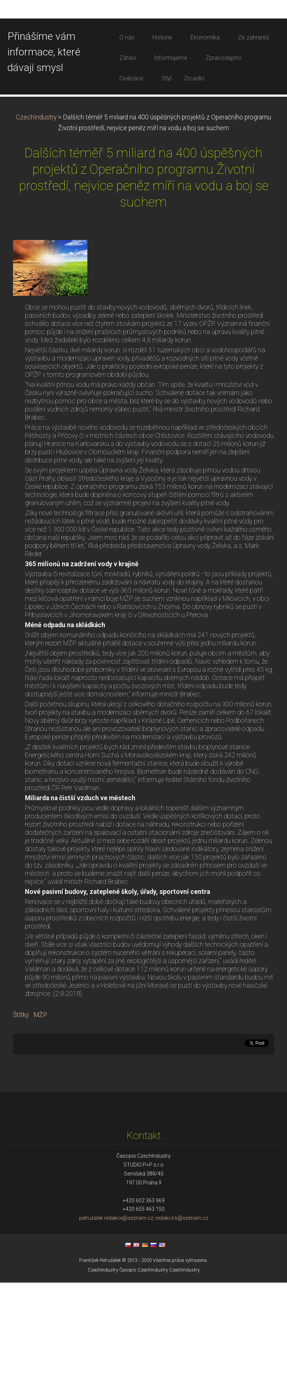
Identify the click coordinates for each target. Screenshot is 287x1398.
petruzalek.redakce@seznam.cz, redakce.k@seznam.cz (143, 1334)
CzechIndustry (36, 233)
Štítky (21, 1130)
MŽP (40, 1130)
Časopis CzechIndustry (143, 1385)
